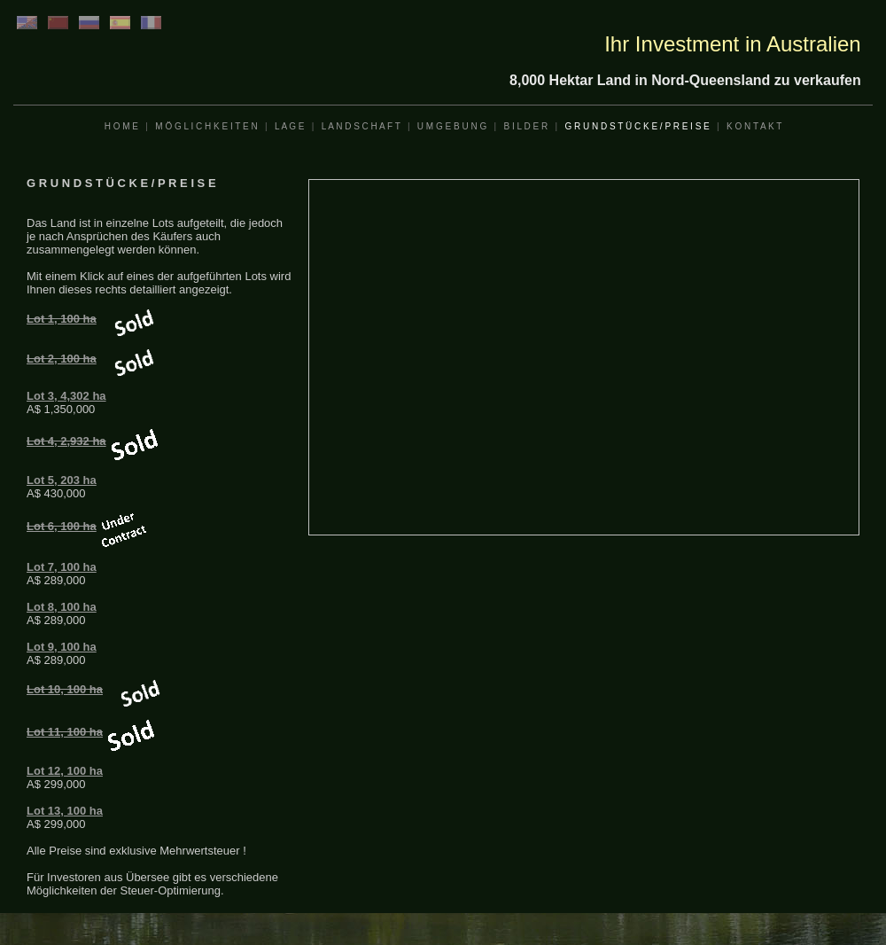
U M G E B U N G (451, 126)
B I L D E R (525, 126)
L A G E (290, 126)
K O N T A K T (754, 126)
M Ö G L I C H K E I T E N (206, 126)
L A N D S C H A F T (361, 126)
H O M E (121, 126)
